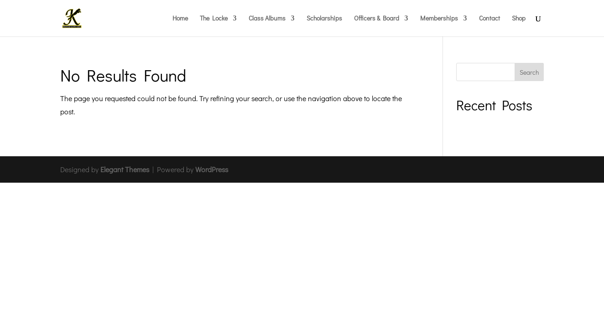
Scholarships (324, 18)
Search (529, 72)
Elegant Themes (124, 169)
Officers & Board (376, 18)
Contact (489, 18)
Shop (519, 18)
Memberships (439, 18)
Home (180, 18)
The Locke (214, 18)
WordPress (211, 169)
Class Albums (267, 18)
